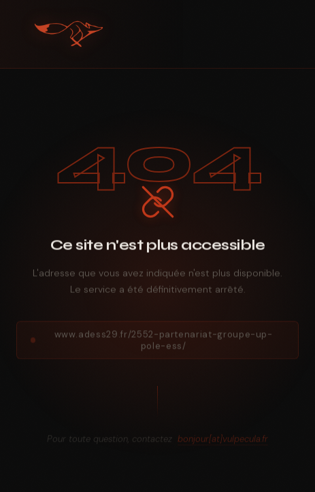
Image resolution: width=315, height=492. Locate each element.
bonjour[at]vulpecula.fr (223, 441)
